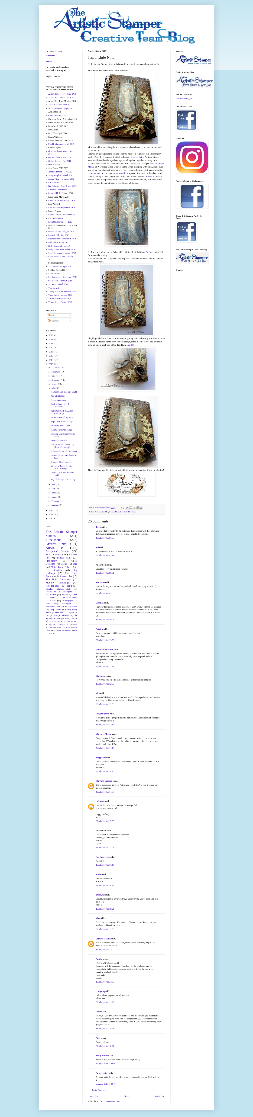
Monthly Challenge (57, 582)
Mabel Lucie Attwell (61, 567)
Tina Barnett (53, 288)
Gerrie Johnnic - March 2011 (60, 157)
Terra (75, 621)
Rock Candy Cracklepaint (58, 603)
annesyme (100, 895)
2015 (51, 356)
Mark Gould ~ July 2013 (58, 235)
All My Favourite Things (61, 430)
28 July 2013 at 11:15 (105, 1002)
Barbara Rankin (103, 939)
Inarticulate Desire (59, 440)
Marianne (100, 582)
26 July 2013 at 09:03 (105, 593)
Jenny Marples (102, 1055)
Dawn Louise (102, 1073)
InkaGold (65, 615)
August (54, 384)
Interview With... (55, 627)
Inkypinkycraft (102, 713)
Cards (64, 563)
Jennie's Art (51, 591)
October (55, 376)
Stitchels (66, 621)
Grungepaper (67, 600)
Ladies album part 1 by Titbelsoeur (60, 405)
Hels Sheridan (54, 164)
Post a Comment (99, 1090)
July (53, 388)
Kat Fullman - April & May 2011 (62, 186)
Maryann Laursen (104, 781)
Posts (51, 315)
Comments (53, 321)
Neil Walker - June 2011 (58, 242)
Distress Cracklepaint (65, 612)
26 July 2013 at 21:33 (105, 982)
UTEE (53, 597)
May (98, 918)
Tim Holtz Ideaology (128, 512)
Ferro (75, 630)
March (54, 497)
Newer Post (94, 1096)
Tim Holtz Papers (69, 597)
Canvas (53, 600)
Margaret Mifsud (103, 734)
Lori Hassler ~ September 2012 (61, 207)
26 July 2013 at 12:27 (105, 666)
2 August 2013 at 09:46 (105, 1063)
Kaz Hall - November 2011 (59, 189)
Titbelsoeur (53, 540)
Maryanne (100, 676)
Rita (98, 693)
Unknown (100, 801)
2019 (51, 339)
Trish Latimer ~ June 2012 (59, 298)
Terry (98, 527)
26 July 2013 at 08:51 (105, 573)
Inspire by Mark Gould (60, 425)
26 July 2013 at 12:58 (105, 704)
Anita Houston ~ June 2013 (60, 104)
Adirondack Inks (53, 606)
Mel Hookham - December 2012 (62, 238)
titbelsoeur (50, 55)
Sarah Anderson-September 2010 (62, 253)
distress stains (64, 557)
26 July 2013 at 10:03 (105, 619)
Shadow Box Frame (62, 630)
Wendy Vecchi (71, 618)
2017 (51, 347)
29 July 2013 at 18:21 (105, 1046)
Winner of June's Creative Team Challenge (62, 467)
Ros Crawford (102, 857)
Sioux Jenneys (53, 554)
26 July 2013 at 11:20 (105, 640)
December (56, 367)
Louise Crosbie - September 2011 (62, 214)
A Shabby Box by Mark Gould (64, 392)
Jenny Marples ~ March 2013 (60, 175)
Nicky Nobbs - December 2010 (61, 249)
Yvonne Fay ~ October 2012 (60, 302)
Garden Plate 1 (95, 173)
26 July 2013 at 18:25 (105, 885)
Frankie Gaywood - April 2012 (61, 144)
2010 (51, 518)
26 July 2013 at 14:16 (105, 748)
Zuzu (69, 585)
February (55, 501)
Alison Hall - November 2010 (60, 97)
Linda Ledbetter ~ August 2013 (61, 200)
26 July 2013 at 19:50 (105, 929)
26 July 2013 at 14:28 (105, 771)
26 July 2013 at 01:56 (105, 538)
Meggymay (101, 757)
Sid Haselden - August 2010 (60, 266)
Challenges (73, 624)
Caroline (99, 603)
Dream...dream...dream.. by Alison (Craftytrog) (62, 445)
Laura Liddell (54, 193)
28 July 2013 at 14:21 (105, 1028)
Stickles (149, 252)
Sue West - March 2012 (58, 284)
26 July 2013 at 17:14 (105, 865)
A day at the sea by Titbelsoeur (64, 451)
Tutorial (51, 633)
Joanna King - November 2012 (61, 179)
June (53, 484)
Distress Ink (149, 176)
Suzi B (99, 874)
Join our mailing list (184, 98)
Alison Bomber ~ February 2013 (62, 94)
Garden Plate (114, 512)
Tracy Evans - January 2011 (60, 295)
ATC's (64, 594)
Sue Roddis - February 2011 (60, 281)
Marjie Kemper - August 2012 (61, 231)
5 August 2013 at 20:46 (105, 1084)
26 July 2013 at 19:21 (105, 909)
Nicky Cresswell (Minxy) (59, 246)
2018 (51, 343)
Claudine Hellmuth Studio (59, 589)
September (56, 380)
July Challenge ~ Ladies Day (63, 479)
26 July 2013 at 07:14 (105, 555)
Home (126, 1096)
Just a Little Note (58, 396)
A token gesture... (58, 400)
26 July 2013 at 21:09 (105, 949)
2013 (51, 364)
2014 (51, 360)
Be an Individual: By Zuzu (62, 417)
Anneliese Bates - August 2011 (61, 108)
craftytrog (100, 991)
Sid (97, 547)
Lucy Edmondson (55, 218)
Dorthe (99, 959)
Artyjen (99, 629)
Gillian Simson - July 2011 (59, 161)
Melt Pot (51, 624)
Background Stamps (57, 551)
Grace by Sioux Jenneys (61, 462)
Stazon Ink (120, 173)
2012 (51, 510)
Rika (98, 1038)
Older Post (159, 1096)
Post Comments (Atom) (109, 1101)
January (55, 505)
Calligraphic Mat (101, 512)
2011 (51, 514)
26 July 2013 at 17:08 (105, 847)
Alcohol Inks (53, 585)
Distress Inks (56, 544)
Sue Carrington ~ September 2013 (62, 277)
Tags (75, 563)
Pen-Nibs (131, 345)
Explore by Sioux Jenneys (62, 421)
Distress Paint (137, 157)
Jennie (48, 61)
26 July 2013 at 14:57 (105, 792)
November (56, 372)
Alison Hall (55, 548)
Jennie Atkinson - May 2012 (60, 172)
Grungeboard (51, 615)
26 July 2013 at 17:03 (105, 821)
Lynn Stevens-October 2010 (60, 222)
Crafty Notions (54, 621)
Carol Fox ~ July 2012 (57, 115)
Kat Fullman (53, 182)
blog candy (56, 609)
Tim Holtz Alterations (58, 579)
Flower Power (71, 606)
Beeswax (62, 624)
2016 (51, 352)
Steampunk (67, 591)
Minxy (74, 594)
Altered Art (66, 576)
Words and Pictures (104, 649)
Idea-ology (51, 560)
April (53, 493)
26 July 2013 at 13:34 (105, 724)
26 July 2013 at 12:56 (105, 684)
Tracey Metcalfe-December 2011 (62, 291)
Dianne (99, 1011)
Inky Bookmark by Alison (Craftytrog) (62, 412)
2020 (51, 335)
